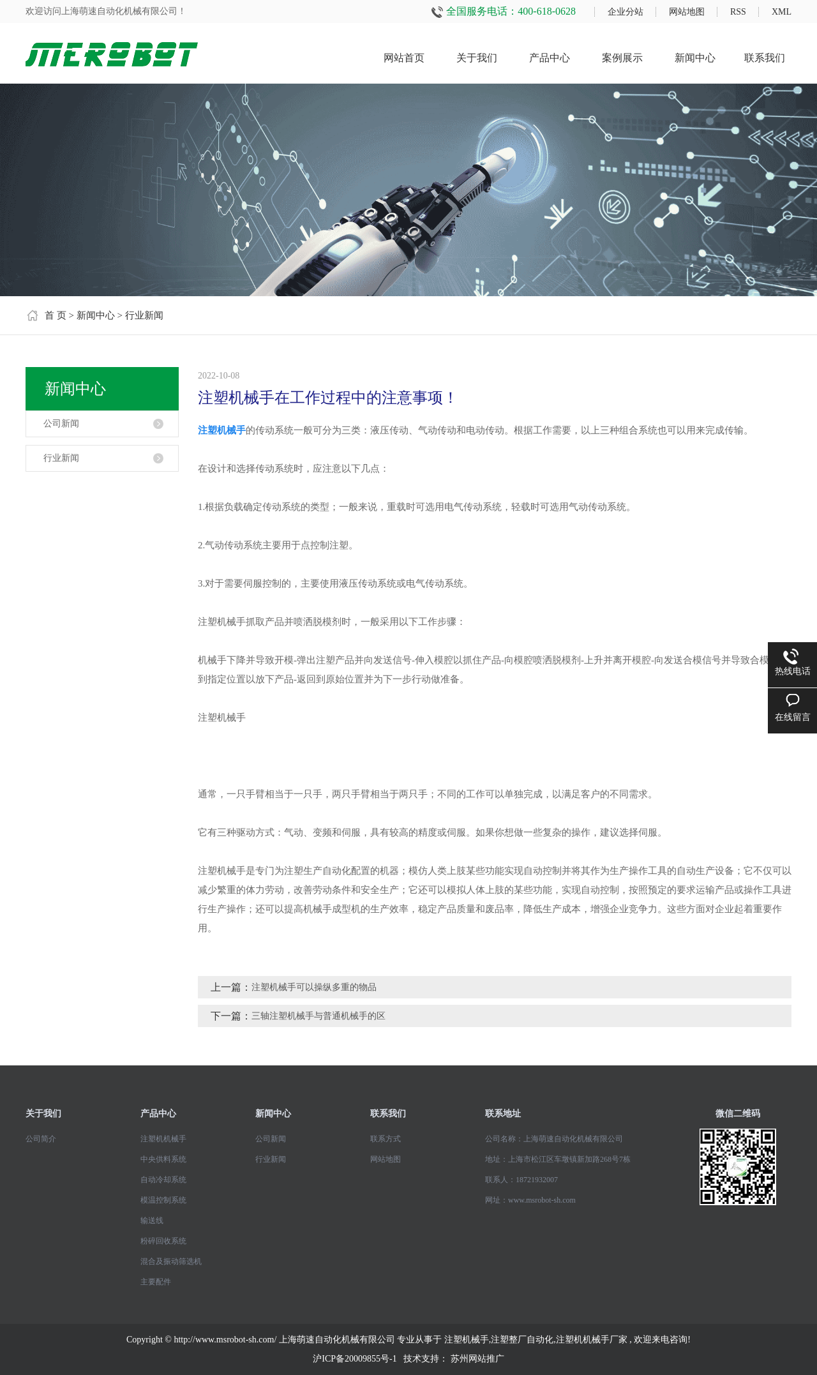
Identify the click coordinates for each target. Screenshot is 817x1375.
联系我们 (764, 57)
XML (781, 12)
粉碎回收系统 (163, 1240)
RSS (738, 12)
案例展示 (622, 57)
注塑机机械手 (163, 1138)
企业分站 (625, 12)
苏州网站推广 (477, 1359)
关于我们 (476, 57)
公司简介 (41, 1138)
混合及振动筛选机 (171, 1261)
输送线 (151, 1220)
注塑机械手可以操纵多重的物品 (314, 987)
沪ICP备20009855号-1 (354, 1359)
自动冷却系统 (163, 1179)
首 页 (55, 315)
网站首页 (404, 57)
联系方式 (385, 1138)
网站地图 (687, 12)
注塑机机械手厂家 (591, 1339)
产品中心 (549, 57)
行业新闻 (144, 315)
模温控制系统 (163, 1200)
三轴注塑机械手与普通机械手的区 (318, 1016)
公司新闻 (61, 423)
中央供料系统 (163, 1159)
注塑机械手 (466, 1339)
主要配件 (155, 1281)
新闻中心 (695, 57)
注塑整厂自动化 (522, 1339)
